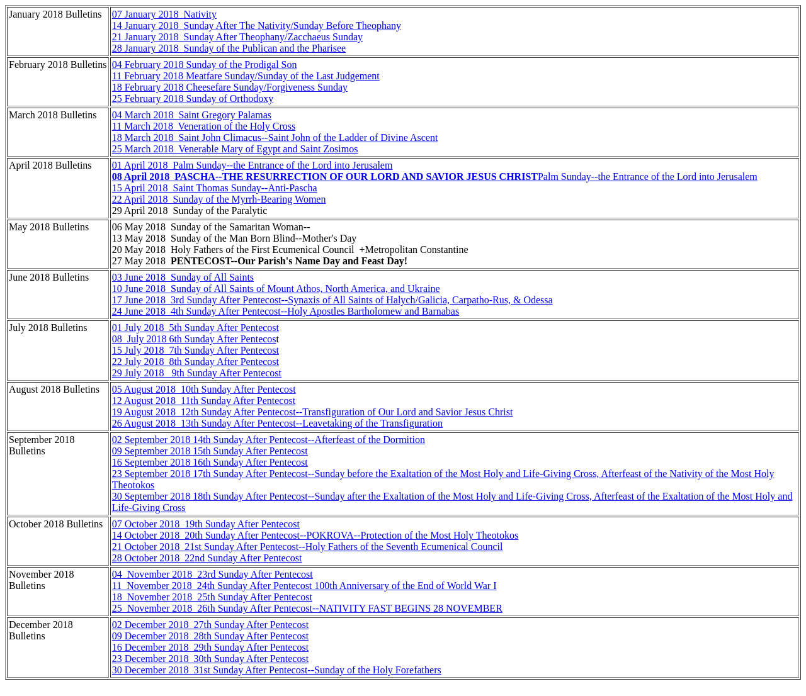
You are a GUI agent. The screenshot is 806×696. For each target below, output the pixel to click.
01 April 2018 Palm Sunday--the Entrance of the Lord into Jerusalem (252, 165)
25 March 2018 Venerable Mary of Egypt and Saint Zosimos (235, 148)
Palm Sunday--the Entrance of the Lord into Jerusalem (435, 176)
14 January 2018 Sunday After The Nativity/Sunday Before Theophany (256, 25)
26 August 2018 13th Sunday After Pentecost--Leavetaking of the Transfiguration (277, 423)
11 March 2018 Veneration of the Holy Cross (204, 126)
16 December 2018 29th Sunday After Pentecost (210, 647)
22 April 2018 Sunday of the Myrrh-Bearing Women (219, 199)
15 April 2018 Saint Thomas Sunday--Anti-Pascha (214, 187)
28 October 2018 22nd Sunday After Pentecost (207, 558)
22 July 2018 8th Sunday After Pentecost (195, 361)
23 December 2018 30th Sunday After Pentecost (210, 658)
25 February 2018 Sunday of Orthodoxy (192, 98)
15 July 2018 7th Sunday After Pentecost (195, 350)
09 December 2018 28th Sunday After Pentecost (210, 636)
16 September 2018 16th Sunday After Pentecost (210, 462)
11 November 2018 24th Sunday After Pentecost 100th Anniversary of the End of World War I (304, 585)
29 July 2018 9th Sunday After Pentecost (196, 373)
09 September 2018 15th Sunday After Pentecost (210, 451)
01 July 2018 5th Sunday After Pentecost (195, 327)
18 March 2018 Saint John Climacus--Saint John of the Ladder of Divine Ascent (275, 137)
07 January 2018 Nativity (164, 14)
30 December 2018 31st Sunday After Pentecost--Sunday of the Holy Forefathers (276, 670)
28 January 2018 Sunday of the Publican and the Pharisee (229, 48)
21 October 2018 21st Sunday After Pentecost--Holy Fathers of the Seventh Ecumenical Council (307, 546)
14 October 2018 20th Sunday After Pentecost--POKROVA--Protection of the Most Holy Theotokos (315, 535)
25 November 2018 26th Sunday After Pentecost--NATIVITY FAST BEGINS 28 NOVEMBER (307, 608)
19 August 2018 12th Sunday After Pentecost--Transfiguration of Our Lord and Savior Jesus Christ (312, 412)
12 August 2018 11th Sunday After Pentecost (203, 400)
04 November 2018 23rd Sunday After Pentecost (212, 574)
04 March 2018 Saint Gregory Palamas (191, 114)
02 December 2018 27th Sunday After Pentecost (210, 624)
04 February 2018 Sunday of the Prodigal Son (204, 64)
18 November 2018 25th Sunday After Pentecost (212, 597)
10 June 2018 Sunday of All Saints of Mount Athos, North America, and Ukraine (276, 288)
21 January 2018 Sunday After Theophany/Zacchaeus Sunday (237, 36)
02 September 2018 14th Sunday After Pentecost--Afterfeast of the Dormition (268, 439)
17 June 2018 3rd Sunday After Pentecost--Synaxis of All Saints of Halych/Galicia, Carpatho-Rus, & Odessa (332, 300)
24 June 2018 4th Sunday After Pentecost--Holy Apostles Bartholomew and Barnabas (285, 311)
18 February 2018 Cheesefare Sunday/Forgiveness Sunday (230, 87)
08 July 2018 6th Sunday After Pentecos (194, 339)
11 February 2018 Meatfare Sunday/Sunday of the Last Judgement (246, 75)
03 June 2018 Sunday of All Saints (183, 277)
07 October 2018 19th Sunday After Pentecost (206, 524)
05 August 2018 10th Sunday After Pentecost (204, 389)
